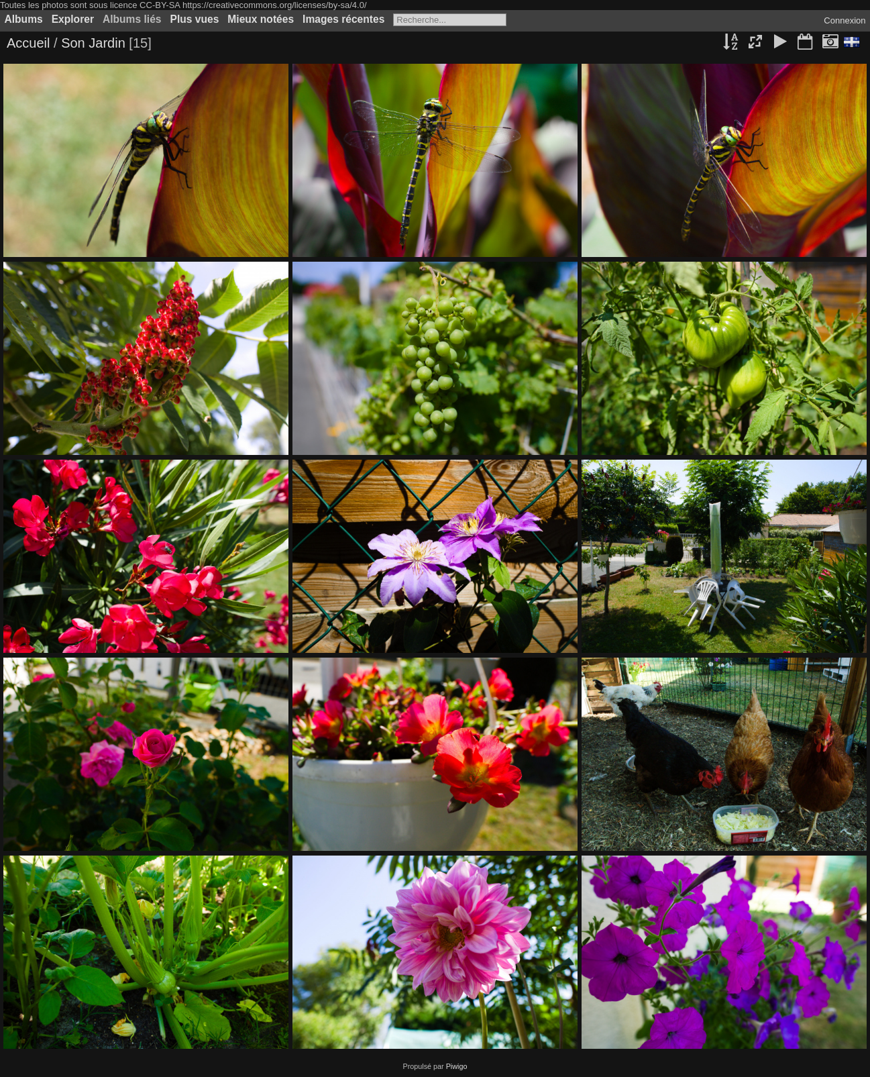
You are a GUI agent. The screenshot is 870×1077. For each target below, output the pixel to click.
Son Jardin (93, 43)
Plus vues (194, 19)
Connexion (844, 20)
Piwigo (457, 1066)
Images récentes (343, 19)
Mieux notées (260, 19)
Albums (24, 19)
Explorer (73, 19)
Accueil (28, 43)
